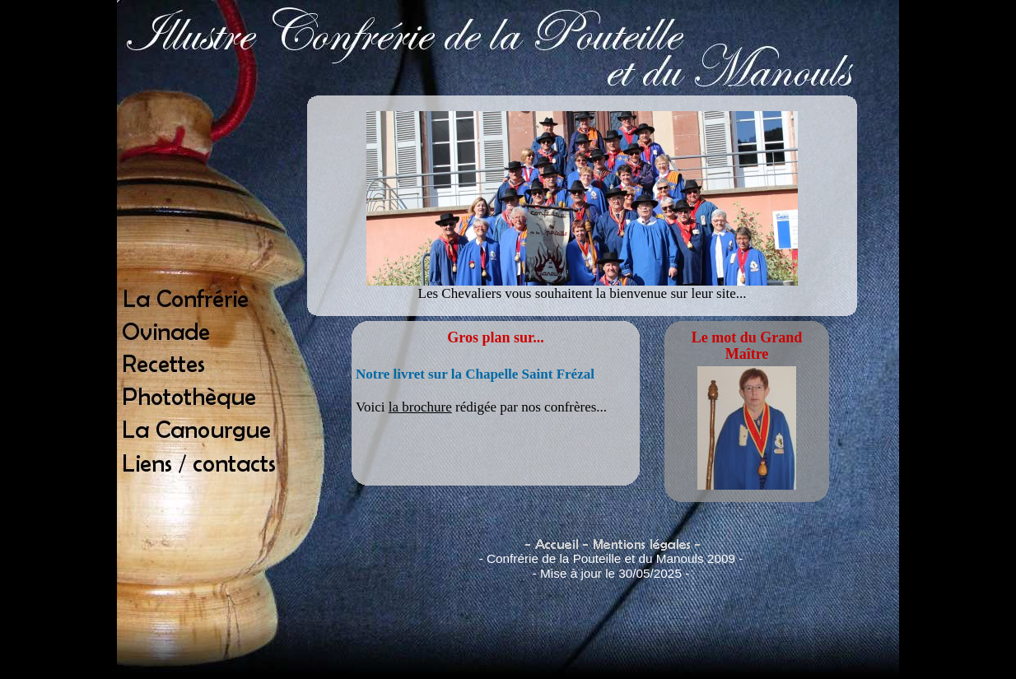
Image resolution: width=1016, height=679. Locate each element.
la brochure (420, 407)
